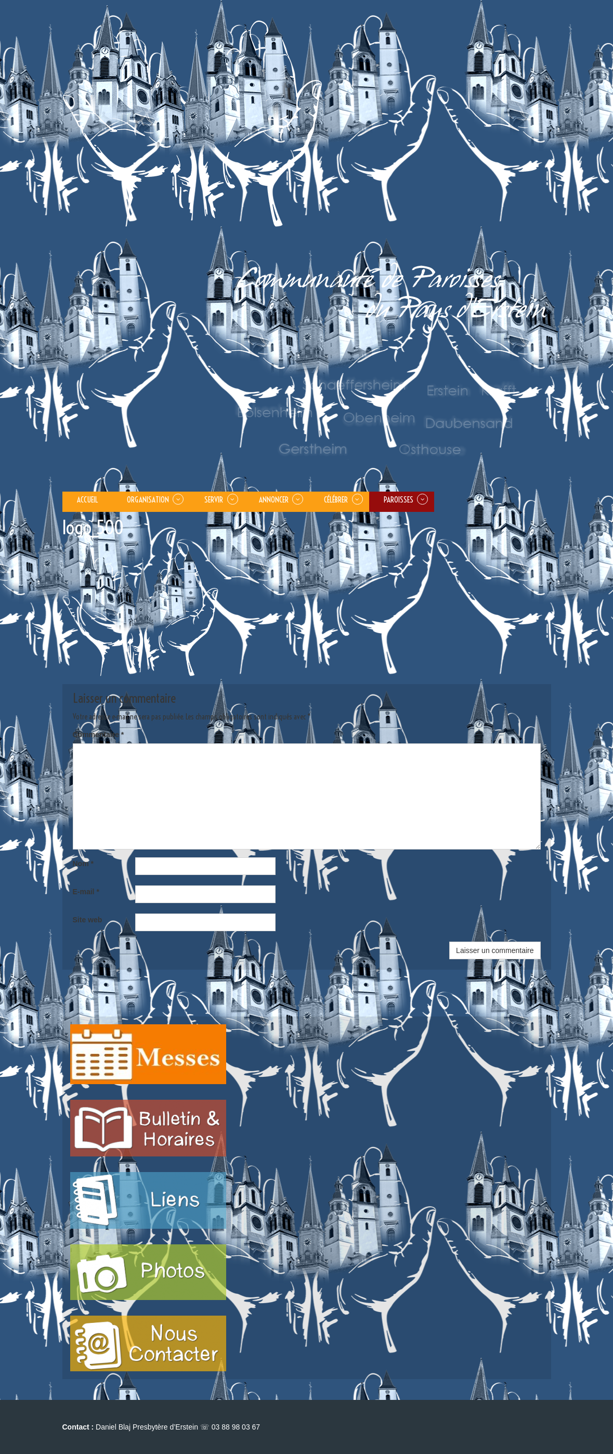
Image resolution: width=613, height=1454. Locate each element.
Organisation (148, 500)
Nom (83, 863)
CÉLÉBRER (336, 500)
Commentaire (98, 734)
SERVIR (213, 500)
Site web (87, 920)
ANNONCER (274, 500)
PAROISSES (398, 500)
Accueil (87, 500)
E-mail (86, 891)
